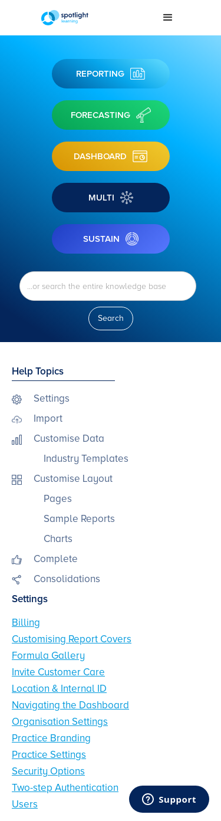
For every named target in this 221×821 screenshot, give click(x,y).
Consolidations (67, 579)
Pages (58, 498)
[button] (168, 17)
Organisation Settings (60, 721)
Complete (56, 559)
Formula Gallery (48, 655)
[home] (92, 17)
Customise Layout (73, 478)
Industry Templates (86, 458)
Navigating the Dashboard (70, 705)
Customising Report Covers (71, 639)
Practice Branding (51, 738)
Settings (52, 398)
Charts (58, 539)
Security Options (48, 771)
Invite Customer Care (58, 672)
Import (48, 418)
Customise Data (69, 438)
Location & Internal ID (59, 688)
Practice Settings (49, 754)
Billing (26, 622)
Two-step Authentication (65, 787)
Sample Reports (79, 519)
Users (25, 804)
